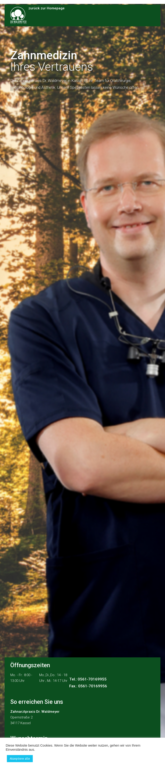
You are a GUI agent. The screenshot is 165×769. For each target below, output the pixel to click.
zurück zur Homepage (46, 8)
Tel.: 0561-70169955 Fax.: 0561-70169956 (88, 682)
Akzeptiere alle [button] (20, 758)
